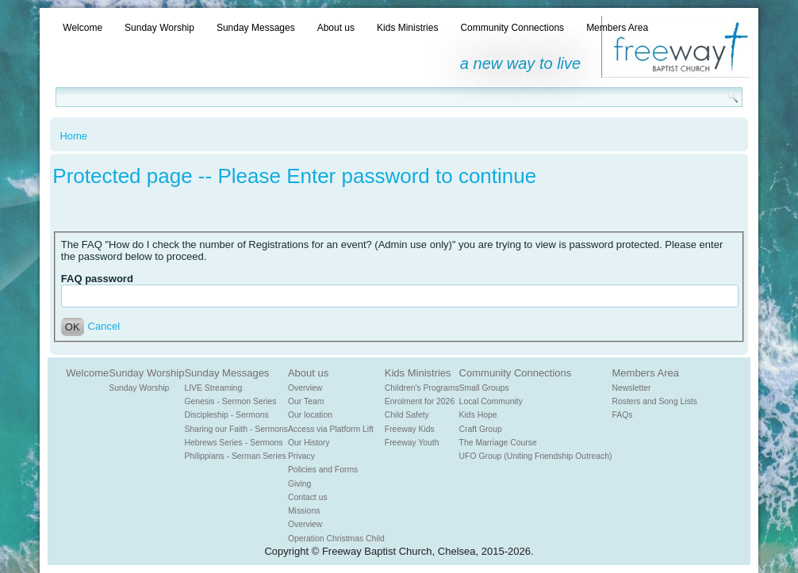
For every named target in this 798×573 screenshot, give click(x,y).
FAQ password (97, 279)
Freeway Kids (410, 429)
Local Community (491, 401)
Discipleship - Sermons (226, 415)
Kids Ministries (407, 27)
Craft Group (480, 429)
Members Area (617, 27)
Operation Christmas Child (336, 538)
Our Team (306, 401)
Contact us (308, 497)
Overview (305, 388)
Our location (310, 415)
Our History (309, 442)
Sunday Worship (159, 27)
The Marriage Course (498, 442)
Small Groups (484, 388)
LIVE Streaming (213, 388)
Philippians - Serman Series (235, 456)
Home (73, 136)
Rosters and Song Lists (654, 401)
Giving (299, 483)
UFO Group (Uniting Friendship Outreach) (535, 456)
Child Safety (407, 415)
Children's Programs (422, 388)
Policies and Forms (323, 469)
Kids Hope (478, 415)
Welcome (82, 27)
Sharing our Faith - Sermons (236, 429)
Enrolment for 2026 (420, 401)
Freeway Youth (412, 442)
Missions (304, 510)
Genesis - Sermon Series (230, 401)
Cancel (104, 326)
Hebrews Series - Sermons (233, 442)
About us (336, 27)
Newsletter (631, 388)
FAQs (622, 415)
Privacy (301, 456)
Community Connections (512, 27)
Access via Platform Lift (331, 429)
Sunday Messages (256, 27)
